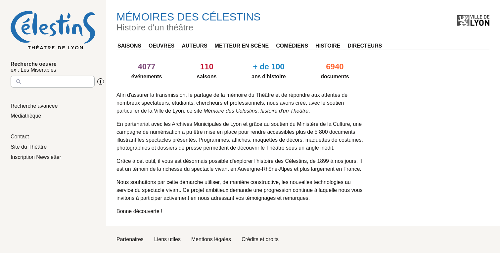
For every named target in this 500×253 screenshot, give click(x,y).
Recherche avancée (34, 106)
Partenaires (130, 239)
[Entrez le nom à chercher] (53, 82)
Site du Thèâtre (29, 147)
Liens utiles (167, 239)
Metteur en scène (242, 46)
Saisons (129, 46)
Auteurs (194, 46)
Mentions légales (211, 239)
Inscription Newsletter (36, 157)
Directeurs (364, 46)
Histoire (327, 46)
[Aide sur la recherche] (100, 81)
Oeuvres (161, 46)
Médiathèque (26, 116)
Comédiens (292, 46)
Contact (20, 136)
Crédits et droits (260, 239)
